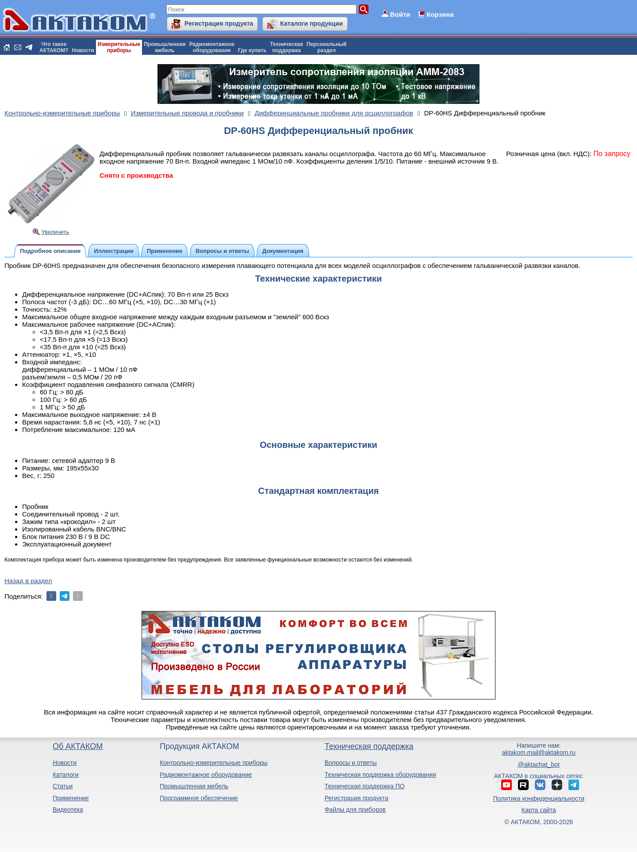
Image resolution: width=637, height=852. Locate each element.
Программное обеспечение (199, 798)
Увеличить (55, 232)
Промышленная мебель (194, 786)
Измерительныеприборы (119, 47)
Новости (83, 50)
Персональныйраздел (326, 47)
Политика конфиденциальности (539, 798)
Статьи (63, 786)
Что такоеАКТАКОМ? (54, 47)
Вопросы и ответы (351, 762)
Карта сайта (539, 810)
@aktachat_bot (539, 764)
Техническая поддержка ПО (365, 786)
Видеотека (68, 809)
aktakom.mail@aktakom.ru (539, 752)
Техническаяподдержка (286, 47)
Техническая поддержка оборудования (380, 774)
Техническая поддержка (369, 746)
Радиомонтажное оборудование (206, 774)
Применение (71, 798)
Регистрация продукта (218, 23)
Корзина (439, 14)
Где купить (252, 50)
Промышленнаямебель (165, 47)
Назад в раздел (28, 581)
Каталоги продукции (311, 23)
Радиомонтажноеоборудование (211, 47)
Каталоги (66, 774)
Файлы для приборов (355, 809)
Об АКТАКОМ (78, 746)
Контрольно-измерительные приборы (214, 762)
